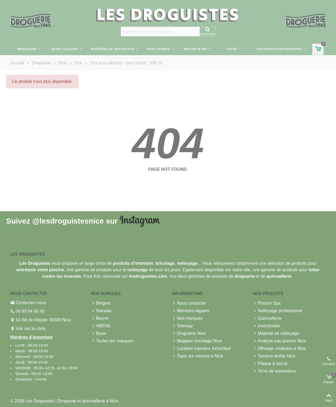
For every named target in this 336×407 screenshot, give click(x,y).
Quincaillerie (65, 49)
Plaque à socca (270, 363)
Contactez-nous (31, 302)
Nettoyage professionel (279, 49)
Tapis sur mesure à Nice (197, 356)
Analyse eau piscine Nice (279, 341)
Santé (232, 49)
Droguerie (27, 49)
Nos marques (187, 318)
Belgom (101, 303)
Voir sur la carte (31, 328)
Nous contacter (189, 303)
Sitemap (182, 326)
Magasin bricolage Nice (197, 341)
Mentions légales (190, 311)
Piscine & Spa (195, 49)
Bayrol (99, 318)
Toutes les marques (112, 341)
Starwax (101, 311)
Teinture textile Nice (274, 356)
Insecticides (159, 49)
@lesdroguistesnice (68, 221)
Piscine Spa (267, 303)
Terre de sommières (274, 371)
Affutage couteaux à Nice (279, 348)
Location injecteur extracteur (201, 348)
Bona (98, 333)
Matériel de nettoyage (112, 49)
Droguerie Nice (189, 333)
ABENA (101, 326)
